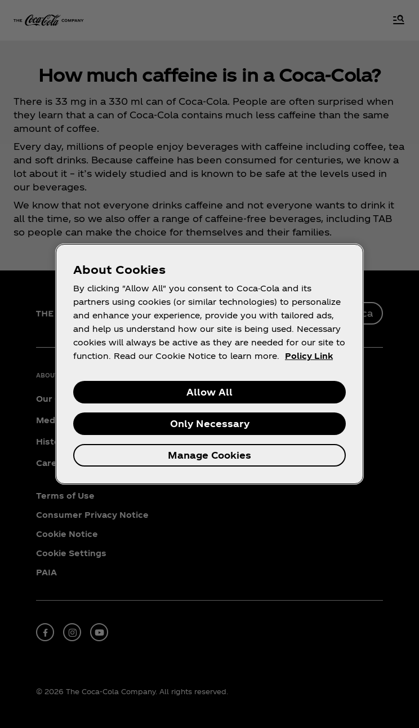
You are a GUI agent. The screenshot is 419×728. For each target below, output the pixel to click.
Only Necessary (209, 423)
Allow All (209, 392)
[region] (209, 364)
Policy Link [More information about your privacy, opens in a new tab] (309, 356)
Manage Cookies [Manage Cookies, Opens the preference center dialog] (209, 455)
